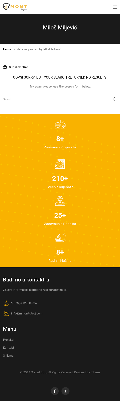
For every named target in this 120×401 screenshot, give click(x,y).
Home (7, 49)
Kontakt (8, 347)
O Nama (8, 355)
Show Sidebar (16, 67)
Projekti (8, 340)
